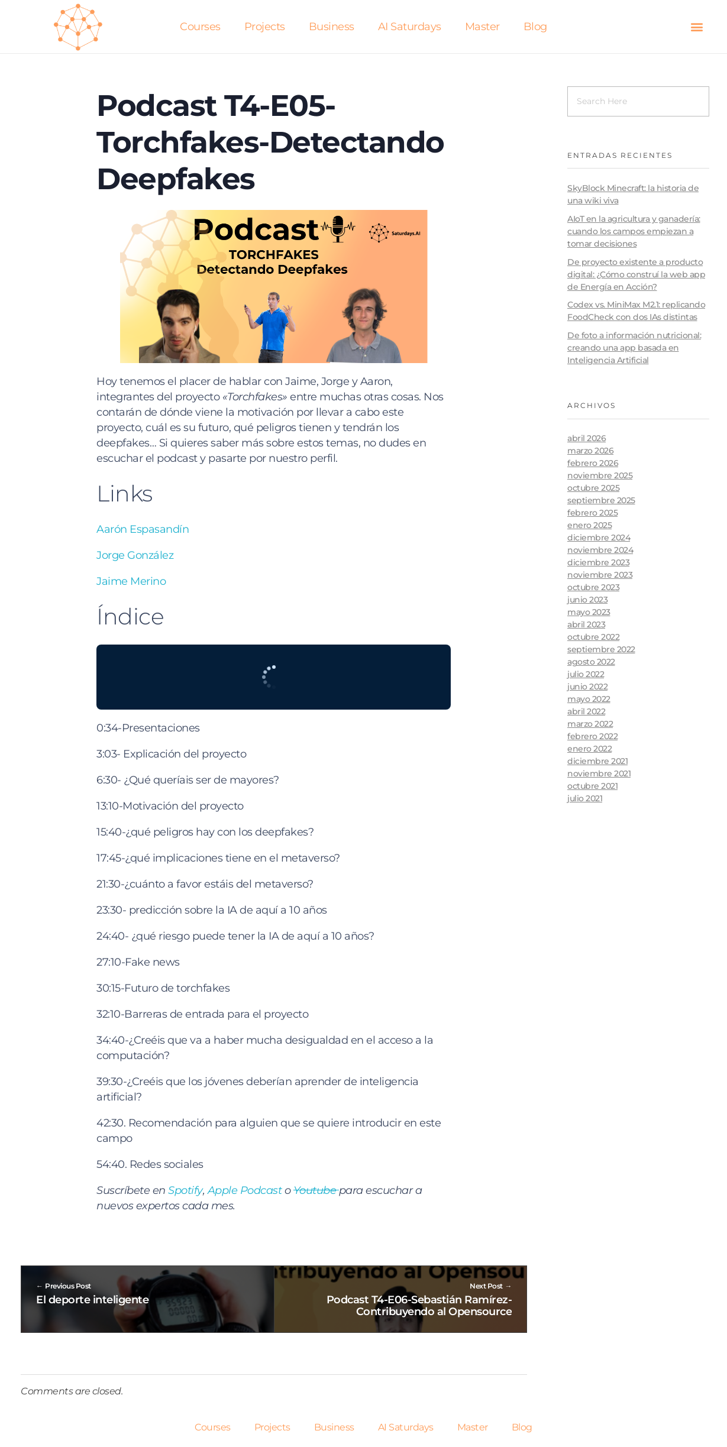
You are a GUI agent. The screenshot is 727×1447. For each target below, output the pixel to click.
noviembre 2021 (599, 773)
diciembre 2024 (598, 537)
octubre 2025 (593, 488)
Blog (535, 26)
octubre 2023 (593, 587)
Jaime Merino (131, 581)
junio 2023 (587, 599)
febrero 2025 (592, 512)
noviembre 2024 (600, 550)
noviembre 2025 (599, 475)
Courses (200, 26)
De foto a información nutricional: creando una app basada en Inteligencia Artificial (634, 347)
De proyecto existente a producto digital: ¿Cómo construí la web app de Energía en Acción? (636, 274)
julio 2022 (585, 674)
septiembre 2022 (601, 649)
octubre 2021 (592, 786)
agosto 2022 (591, 661)
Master (482, 26)
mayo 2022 (588, 699)
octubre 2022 (593, 637)
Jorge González (134, 555)
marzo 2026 (590, 450)
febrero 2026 (592, 463)
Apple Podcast (245, 1190)
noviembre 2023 (599, 574)
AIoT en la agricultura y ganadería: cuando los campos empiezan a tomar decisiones (633, 231)
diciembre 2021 (597, 761)
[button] (696, 27)
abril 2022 (586, 711)
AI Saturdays (409, 26)
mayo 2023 (588, 612)
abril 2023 (586, 624)
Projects (264, 26)
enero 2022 (589, 748)
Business (331, 26)
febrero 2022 (592, 736)
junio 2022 (587, 686)
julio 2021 (584, 798)
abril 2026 (586, 438)
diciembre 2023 (598, 562)
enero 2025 (589, 525)
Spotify (185, 1190)
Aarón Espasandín (142, 529)
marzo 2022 (590, 723)
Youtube (316, 1190)
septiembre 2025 (601, 500)
